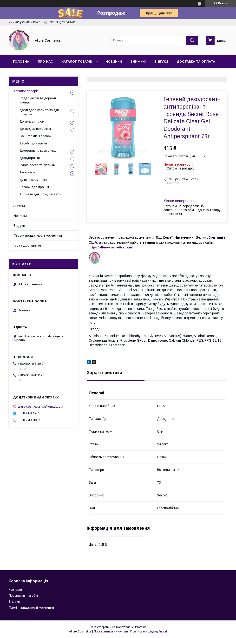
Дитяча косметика (33, 180)
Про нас (45, 61)
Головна (21, 61)
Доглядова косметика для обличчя (39, 112)
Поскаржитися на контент (111, 631)
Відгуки (161, 61)
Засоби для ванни (33, 143)
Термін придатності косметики (37, 235)
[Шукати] (192, 40)
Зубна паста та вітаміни (38, 165)
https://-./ (110, 247)
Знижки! (138, 61)
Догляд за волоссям (35, 128)
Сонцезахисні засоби (36, 136)
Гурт (44, 74)
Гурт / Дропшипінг (27, 245)
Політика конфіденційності (148, 631)
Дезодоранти (30, 158)
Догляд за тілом (32, 121)
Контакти (22, 74)
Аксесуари (27, 172)
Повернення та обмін (24, 595)
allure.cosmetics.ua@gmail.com (40, 406)
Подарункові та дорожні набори (38, 100)
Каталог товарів (77, 61)
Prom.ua (140, 627)
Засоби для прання (34, 187)
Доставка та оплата (196, 61)
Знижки (19, 206)
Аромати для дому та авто (40, 194)
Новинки (113, 61)
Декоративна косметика (38, 150)
